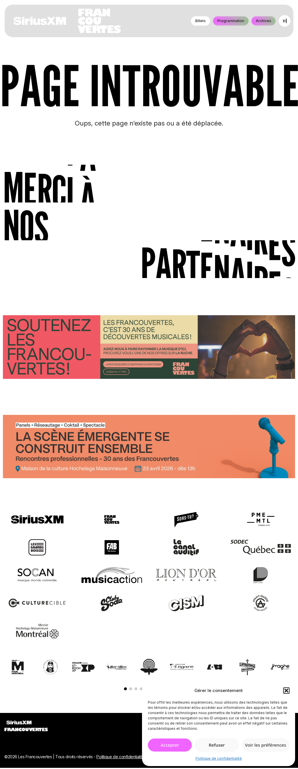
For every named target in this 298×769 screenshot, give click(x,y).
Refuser (217, 745)
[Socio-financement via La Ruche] (149, 348)
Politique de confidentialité (219, 758)
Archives (263, 21)
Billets (200, 21)
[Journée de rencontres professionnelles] (149, 447)
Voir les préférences (265, 745)
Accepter (170, 745)
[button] (286, 690)
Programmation (230, 21)
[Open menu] (284, 21)
